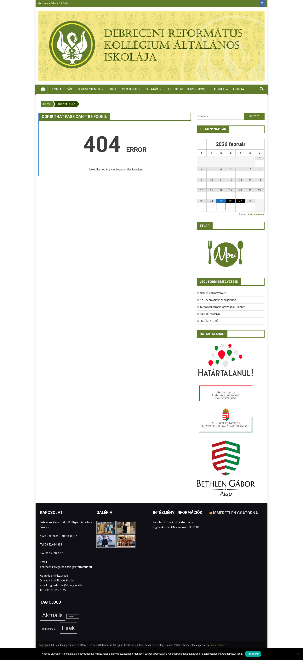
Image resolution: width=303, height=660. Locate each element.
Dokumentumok (89, 89)
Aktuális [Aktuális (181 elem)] (52, 615)
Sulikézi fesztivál (210, 313)
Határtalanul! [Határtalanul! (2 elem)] (49, 629)
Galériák (218, 89)
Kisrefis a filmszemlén (213, 293)
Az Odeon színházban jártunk (218, 300)
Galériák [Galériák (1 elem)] (73, 616)
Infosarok (129, 89)
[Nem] (298, 654)
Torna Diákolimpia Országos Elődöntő (222, 306)
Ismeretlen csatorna (235, 512)
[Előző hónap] (201, 144)
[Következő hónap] (259, 144)
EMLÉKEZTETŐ (209, 320)
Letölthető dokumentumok (186, 89)
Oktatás (152, 89)
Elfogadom (253, 653)
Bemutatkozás (61, 89)
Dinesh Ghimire (218, 645)
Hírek (112, 89)
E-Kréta (238, 89)
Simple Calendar (257, 214)
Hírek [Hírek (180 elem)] (68, 628)
